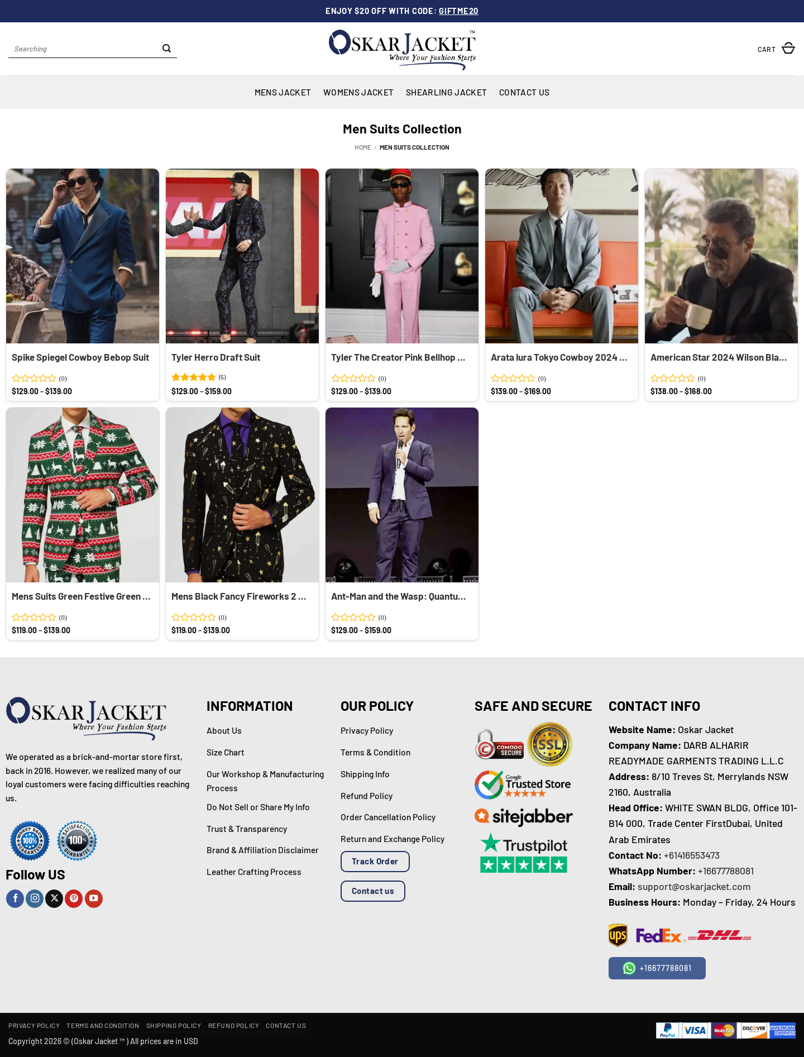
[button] (777, 48)
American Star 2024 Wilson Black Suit (719, 356)
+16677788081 (726, 870)
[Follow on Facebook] (15, 898)
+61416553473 (692, 855)
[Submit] (167, 49)
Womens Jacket (358, 92)
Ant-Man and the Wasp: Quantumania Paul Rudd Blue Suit (400, 595)
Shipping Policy (174, 1025)
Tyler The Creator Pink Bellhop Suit (400, 356)
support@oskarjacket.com (694, 886)
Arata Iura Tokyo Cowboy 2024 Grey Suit (560, 356)
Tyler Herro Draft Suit (215, 356)
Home (363, 147)
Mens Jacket (283, 92)
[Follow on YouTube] (94, 898)
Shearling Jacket (446, 92)
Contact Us (524, 92)
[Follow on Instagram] (35, 898)
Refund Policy (234, 1025)
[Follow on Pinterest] (74, 898)
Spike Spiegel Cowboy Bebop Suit (80, 356)
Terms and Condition (102, 1025)
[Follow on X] (54, 898)
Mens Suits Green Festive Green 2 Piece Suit (81, 595)
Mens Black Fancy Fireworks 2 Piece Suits (240, 595)
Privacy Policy (34, 1025)
